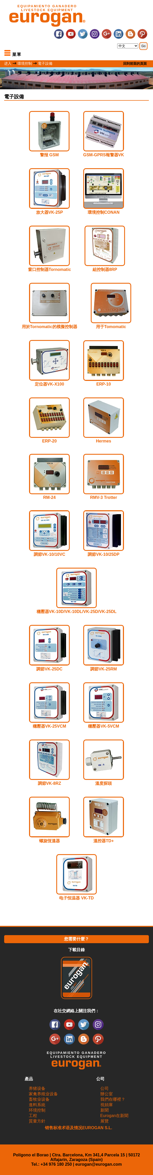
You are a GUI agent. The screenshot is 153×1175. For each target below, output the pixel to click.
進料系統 (37, 1105)
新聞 (104, 1110)
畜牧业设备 (39, 1099)
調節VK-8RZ (49, 783)
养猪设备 (37, 1088)
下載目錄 (76, 950)
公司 (104, 1088)
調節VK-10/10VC (49, 554)
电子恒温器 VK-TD (76, 898)
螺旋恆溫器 (49, 841)
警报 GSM (49, 155)
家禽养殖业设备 (43, 1094)
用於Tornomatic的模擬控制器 (49, 326)
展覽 (104, 1121)
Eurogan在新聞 (114, 1115)
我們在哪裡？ (112, 1099)
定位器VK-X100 (49, 384)
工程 (33, 1115)
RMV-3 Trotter (103, 497)
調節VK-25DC (49, 669)
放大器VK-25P (49, 212)
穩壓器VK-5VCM (103, 726)
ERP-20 (49, 441)
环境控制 (37, 1110)
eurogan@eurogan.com (98, 1164)
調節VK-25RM (103, 669)
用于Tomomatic (111, 326)
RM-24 (49, 497)
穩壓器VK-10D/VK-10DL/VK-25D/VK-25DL (77, 611)
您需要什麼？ (76, 939)
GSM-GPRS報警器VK (103, 155)
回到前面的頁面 (135, 63)
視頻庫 (106, 1105)
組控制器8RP (105, 269)
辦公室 (106, 1094)
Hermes (103, 441)
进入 (7, 63)
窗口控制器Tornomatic (49, 269)
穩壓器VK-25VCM (49, 726)
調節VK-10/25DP (103, 554)
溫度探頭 (103, 783)
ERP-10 (103, 384)
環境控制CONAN (104, 212)
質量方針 (37, 1121)
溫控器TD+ (103, 841)
